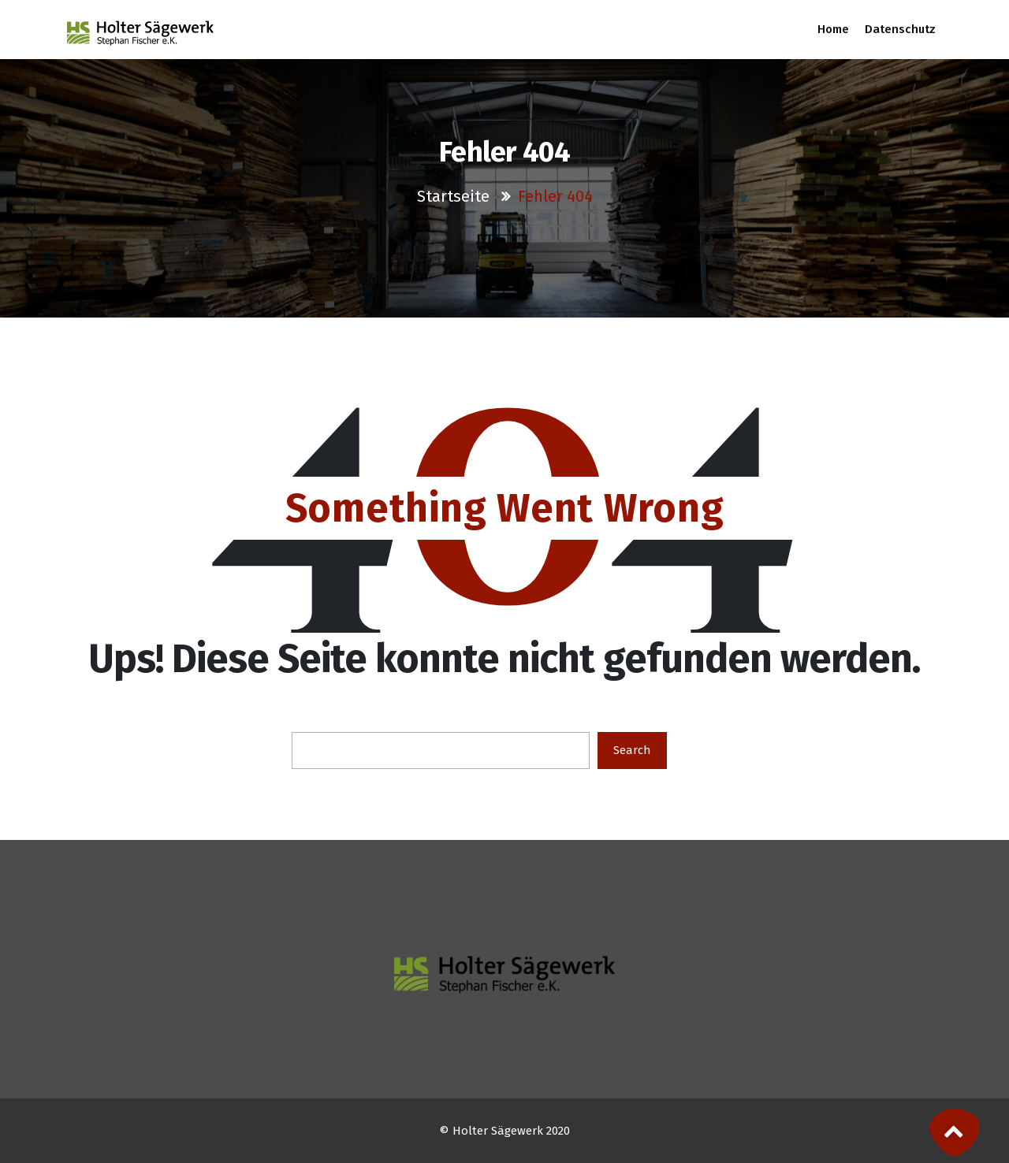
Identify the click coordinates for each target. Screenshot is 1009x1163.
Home (833, 29)
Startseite (455, 196)
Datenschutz (900, 29)
